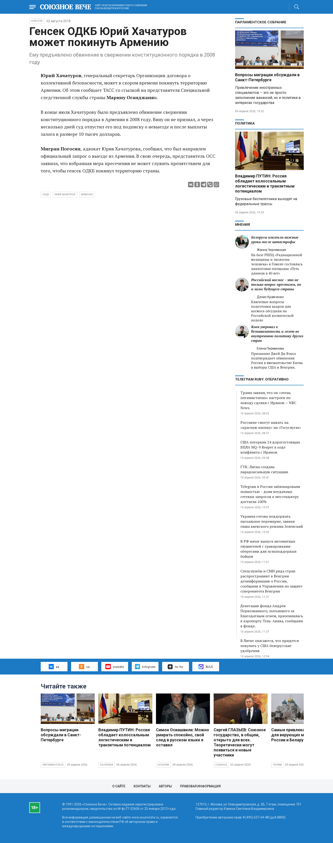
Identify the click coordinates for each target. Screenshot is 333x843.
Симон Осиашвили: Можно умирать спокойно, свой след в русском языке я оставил (182, 737)
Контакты (142, 786)
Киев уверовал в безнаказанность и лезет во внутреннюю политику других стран (277, 334)
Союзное (221, 765)
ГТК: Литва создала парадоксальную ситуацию (264, 469)
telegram (145, 666)
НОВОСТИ (37, 21)
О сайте (118, 786)
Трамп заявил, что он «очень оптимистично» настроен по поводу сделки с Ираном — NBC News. (268, 400)
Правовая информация (200, 786)
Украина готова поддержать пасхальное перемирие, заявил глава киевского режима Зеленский (271, 521)
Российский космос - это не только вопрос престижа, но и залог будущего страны (276, 284)
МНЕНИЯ (242, 225)
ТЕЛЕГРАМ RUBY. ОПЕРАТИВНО (262, 379)
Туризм (277, 765)
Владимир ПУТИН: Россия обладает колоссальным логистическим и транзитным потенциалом (265, 183)
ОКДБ (45, 194)
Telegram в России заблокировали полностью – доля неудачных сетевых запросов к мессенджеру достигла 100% (270, 494)
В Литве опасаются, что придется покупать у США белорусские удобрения (269, 645)
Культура (163, 765)
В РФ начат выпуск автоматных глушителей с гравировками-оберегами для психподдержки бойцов (268, 549)
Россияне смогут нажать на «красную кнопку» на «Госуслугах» (270, 425)
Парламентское (53, 765)
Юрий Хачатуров (64, 194)
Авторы (165, 786)
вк (54, 666)
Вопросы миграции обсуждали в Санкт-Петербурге (267, 77)
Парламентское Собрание (260, 22)
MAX (206, 666)
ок (84, 666)
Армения (87, 194)
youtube (114, 666)
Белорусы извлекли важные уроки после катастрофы (274, 239)
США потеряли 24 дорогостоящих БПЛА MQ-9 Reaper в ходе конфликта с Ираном (270, 447)
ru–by (175, 666)
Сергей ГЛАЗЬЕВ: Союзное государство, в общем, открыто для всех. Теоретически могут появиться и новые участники (240, 742)
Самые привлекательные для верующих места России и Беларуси (296, 734)
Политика (245, 123)
